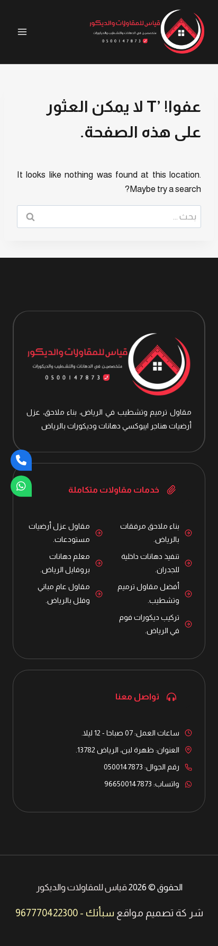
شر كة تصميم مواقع (159, 912)
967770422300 (46, 912)
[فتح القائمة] (22, 31)
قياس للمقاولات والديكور (81, 887)
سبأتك (100, 912)
